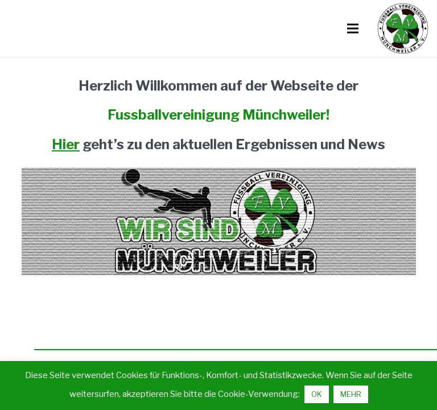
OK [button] (316, 394)
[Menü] (352, 28)
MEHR (350, 394)
